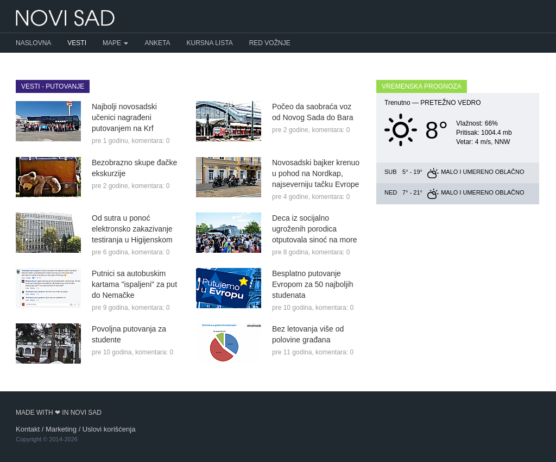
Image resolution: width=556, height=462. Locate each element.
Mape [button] (115, 43)
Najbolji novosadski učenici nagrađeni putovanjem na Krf (124, 117)
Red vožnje (269, 43)
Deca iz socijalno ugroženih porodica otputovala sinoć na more (314, 229)
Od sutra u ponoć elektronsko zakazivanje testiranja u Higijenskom (132, 229)
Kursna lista (210, 43)
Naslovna (33, 43)
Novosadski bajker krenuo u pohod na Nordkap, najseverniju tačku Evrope (315, 173)
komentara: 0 (150, 141)
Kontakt (28, 429)
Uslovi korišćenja (109, 429)
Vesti (76, 43)
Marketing (61, 429)
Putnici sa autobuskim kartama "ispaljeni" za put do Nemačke (134, 284)
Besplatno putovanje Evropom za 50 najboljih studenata (312, 284)
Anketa (157, 43)
